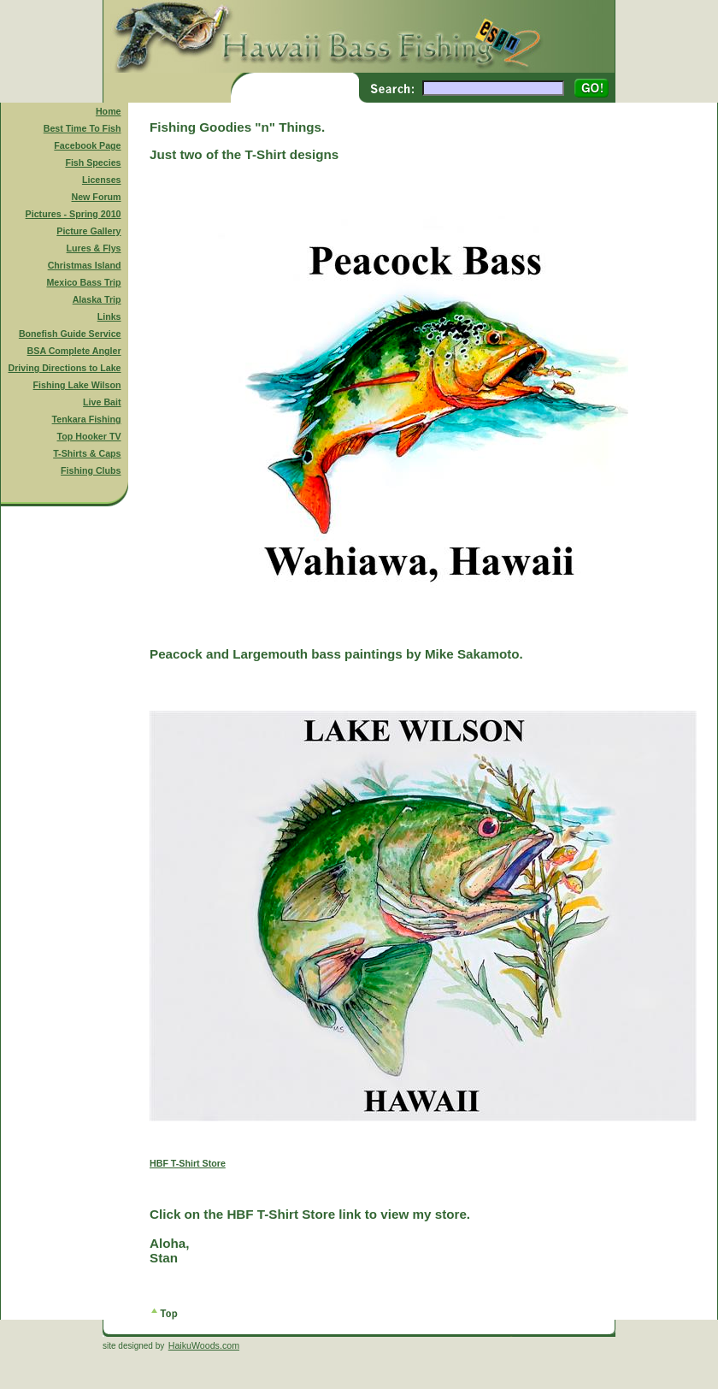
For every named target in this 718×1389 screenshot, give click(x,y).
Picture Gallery (88, 231)
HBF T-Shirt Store (188, 1163)
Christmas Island (84, 265)
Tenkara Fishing (86, 419)
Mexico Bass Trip (83, 282)
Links (109, 316)
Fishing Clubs (91, 470)
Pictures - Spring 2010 (73, 214)
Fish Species (93, 162)
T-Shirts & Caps (87, 453)
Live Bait (102, 402)
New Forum (96, 197)
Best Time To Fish (82, 128)
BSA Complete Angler (74, 351)
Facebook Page (87, 145)
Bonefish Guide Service (70, 333)
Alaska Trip (97, 299)
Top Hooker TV (89, 436)
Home (108, 111)
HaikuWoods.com (203, 1345)
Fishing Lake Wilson (77, 385)
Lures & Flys (94, 248)
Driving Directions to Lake (64, 368)
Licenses (101, 179)
